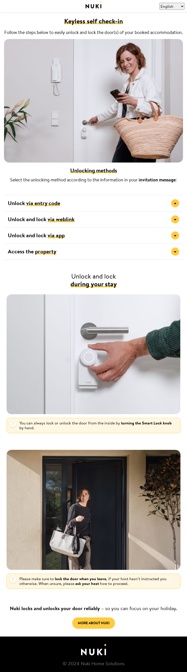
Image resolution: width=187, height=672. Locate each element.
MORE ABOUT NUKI (93, 622)
